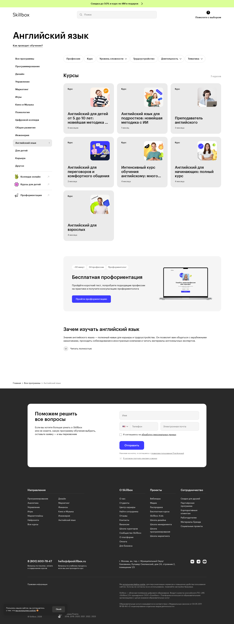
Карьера (20, 158)
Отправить (132, 445)
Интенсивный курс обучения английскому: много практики (139, 172)
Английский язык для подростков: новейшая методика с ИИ (141, 118)
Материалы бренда (191, 522)
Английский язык (25, 143)
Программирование (27, 66)
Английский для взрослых (82, 227)
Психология (22, 112)
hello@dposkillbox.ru (72, 561)
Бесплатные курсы (160, 512)
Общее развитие (25, 127)
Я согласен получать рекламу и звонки (140, 458)
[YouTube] (204, 561)
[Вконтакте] (192, 561)
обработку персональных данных (159, 435)
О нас (122, 499)
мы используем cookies (25, 610)
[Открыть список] (113, 58)
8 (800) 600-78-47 (40, 561)
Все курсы (33, 524)
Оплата (123, 542)
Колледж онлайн (31, 177)
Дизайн (19, 74)
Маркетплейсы (35, 516)
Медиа (153, 503)
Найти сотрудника (128, 512)
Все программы (24, 59)
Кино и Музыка (24, 104)
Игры (18, 97)
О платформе (126, 537)
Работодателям (189, 518)
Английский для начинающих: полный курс (194, 172)
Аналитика (33, 503)
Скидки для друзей (190, 499)
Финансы (63, 507)
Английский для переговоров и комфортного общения (88, 172)
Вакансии (124, 524)
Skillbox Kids (156, 516)
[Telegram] (198, 561)
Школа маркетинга (160, 536)
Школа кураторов (128, 529)
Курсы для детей (31, 184)
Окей (58, 609)
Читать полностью (77, 348)
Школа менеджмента (161, 524)
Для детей (21, 150)
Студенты (124, 503)
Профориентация (31, 195)
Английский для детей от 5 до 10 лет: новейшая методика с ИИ (88, 118)
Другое (19, 166)
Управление (22, 82)
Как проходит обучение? (28, 45)
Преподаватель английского (189, 120)
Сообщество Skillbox (130, 533)
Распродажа (156, 507)
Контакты (124, 520)
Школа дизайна (158, 520)
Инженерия (22, 135)
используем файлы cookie (134, 584)
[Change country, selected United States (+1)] (125, 426)
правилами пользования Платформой (167, 453)
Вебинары (155, 499)
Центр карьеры (127, 507)
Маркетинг (21, 89)
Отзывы (123, 516)
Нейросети (33, 520)
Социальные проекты (192, 526)
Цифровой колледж (27, 120)
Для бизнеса (125, 546)
